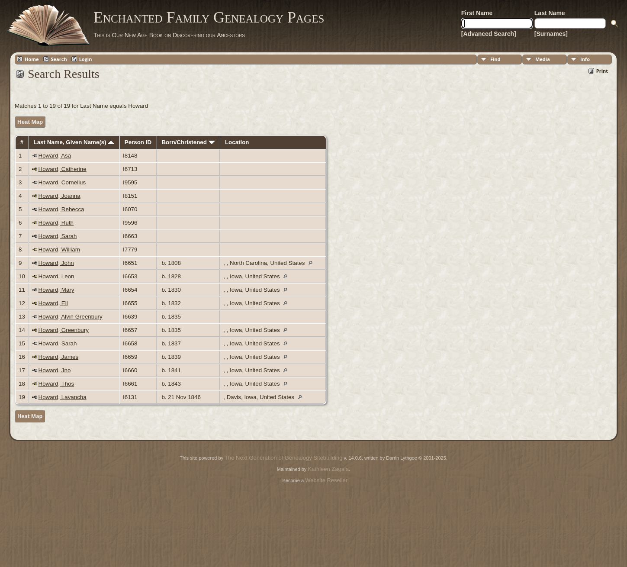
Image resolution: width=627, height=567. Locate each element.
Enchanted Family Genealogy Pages (208, 17)
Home (32, 59)
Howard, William (59, 249)
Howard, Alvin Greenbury (71, 316)
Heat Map (30, 122)
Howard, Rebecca (61, 209)
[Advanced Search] (488, 33)
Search (59, 59)
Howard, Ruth (56, 222)
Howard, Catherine (63, 169)
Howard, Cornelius (62, 182)
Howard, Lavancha (63, 397)
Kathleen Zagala (328, 469)
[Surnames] (551, 33)
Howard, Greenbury (64, 330)
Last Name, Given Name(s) (74, 142)
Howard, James (59, 357)
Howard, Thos (56, 383)
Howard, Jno (55, 370)
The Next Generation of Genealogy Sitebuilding (283, 457)
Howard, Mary (56, 290)
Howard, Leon (56, 276)
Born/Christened (188, 142)
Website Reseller (326, 480)
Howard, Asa (55, 155)
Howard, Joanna (59, 196)
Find (495, 59)
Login (85, 59)
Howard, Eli (53, 303)
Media (542, 59)
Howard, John (56, 263)
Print (602, 71)
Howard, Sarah (58, 236)
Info (585, 59)
